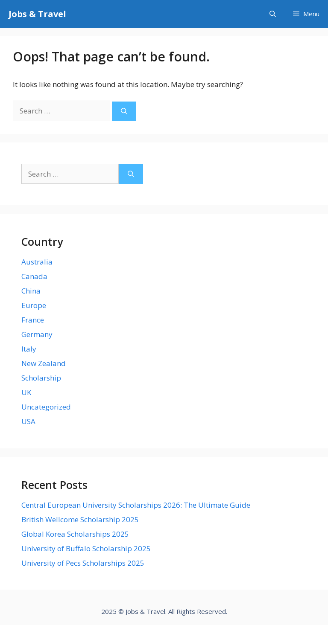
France (32, 320)
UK (26, 392)
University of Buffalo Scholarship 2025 (86, 548)
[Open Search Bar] (272, 14)
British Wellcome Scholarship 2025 (80, 519)
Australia (37, 262)
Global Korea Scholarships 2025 (75, 534)
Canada (34, 276)
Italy (28, 349)
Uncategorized (46, 407)
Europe (33, 305)
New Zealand (43, 363)
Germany (37, 334)
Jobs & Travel (37, 14)
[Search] (124, 111)
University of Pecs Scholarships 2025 (82, 563)
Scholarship (41, 378)
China (31, 291)
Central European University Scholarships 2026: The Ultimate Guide (135, 505)
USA (28, 421)
